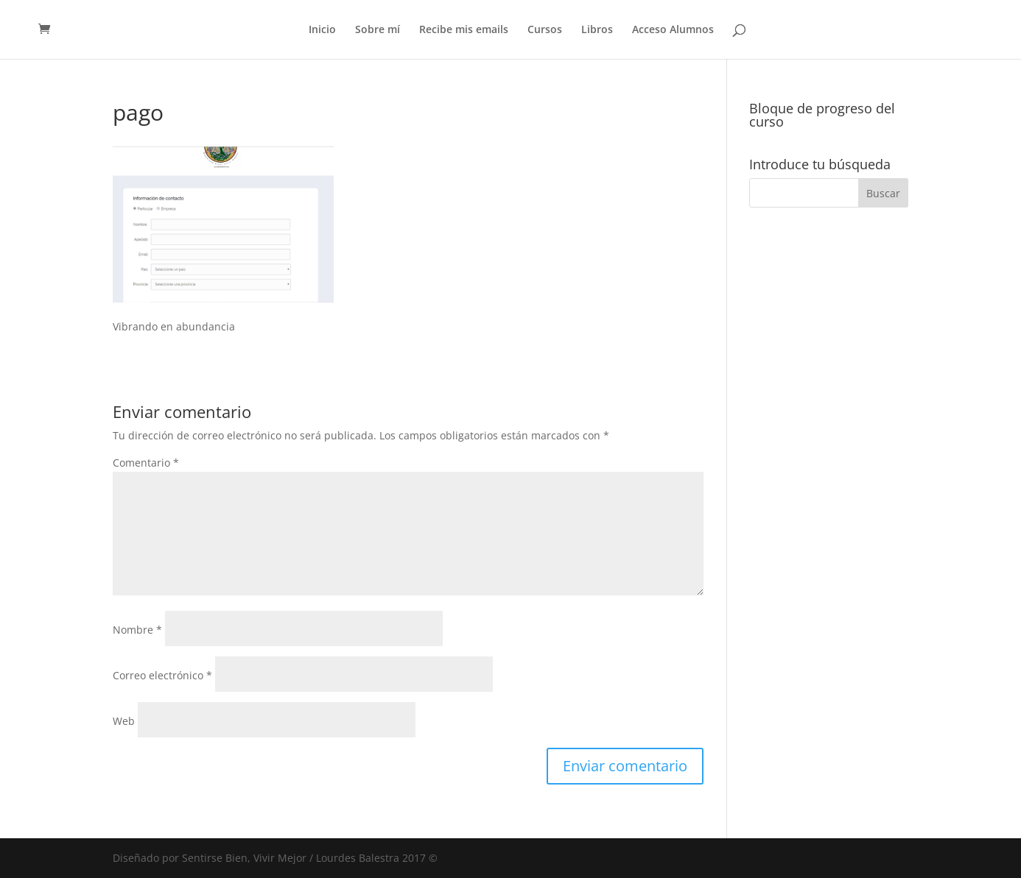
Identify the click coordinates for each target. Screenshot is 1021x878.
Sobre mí (377, 30)
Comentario (146, 463)
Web (124, 721)
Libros (597, 30)
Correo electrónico (162, 675)
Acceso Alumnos (673, 30)
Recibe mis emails (463, 30)
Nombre (137, 630)
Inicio (322, 30)
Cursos (544, 30)
